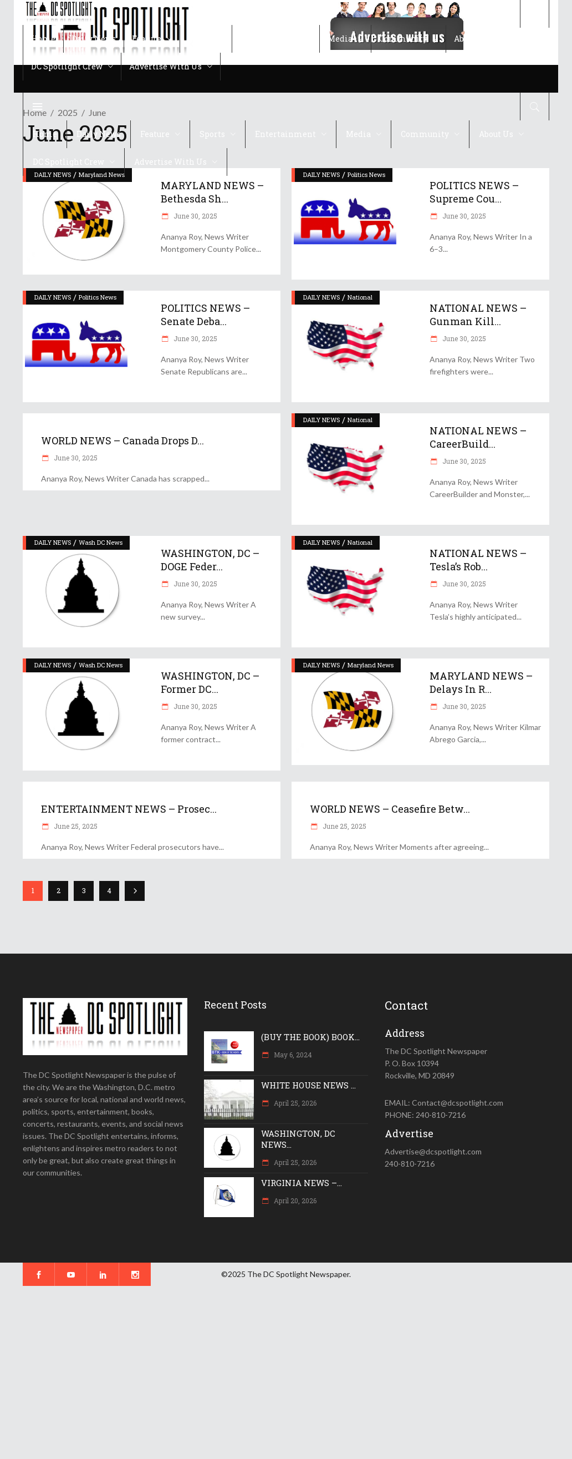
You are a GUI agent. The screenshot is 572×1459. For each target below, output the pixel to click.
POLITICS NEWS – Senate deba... (205, 314)
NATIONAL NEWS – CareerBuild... (478, 437)
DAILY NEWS (321, 174)
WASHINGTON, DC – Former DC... (210, 682)
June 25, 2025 (75, 826)
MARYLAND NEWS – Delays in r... (481, 682)
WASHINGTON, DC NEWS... (298, 1139)
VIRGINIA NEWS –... (301, 1182)
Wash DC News (100, 542)
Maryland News (371, 665)
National (360, 297)
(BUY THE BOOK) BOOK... (310, 1036)
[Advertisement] (286, 1372)
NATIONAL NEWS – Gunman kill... (478, 314)
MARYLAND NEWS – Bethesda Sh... (212, 192)
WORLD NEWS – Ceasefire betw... (390, 808)
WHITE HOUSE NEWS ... (308, 1085)
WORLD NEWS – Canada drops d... (122, 440)
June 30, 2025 (194, 215)
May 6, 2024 (292, 1054)
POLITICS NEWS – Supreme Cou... (474, 192)
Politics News (366, 174)
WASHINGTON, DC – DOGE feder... (210, 559)
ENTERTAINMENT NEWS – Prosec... (129, 808)
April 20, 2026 (294, 1200)
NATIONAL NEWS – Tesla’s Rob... (478, 559)
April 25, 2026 (294, 1102)
